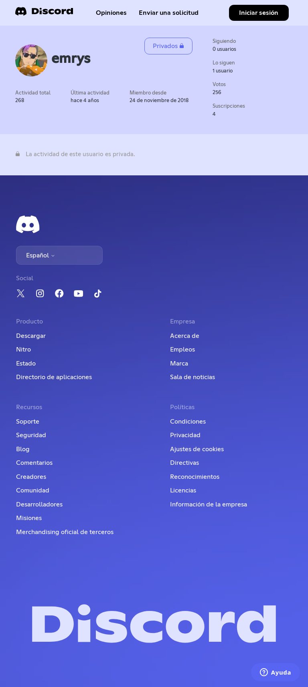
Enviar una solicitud (169, 13)
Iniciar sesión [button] (258, 13)
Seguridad (31, 435)
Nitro (23, 349)
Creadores (31, 477)
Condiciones (188, 421)
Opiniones (111, 13)
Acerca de (184, 336)
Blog (23, 449)
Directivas (184, 463)
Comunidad (32, 490)
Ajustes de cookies (197, 449)
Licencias (183, 490)
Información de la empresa (208, 504)
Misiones (29, 518)
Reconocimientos (194, 477)
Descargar (31, 336)
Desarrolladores (39, 504)
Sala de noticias (192, 377)
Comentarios (34, 463)
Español (40, 255)
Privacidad (185, 435)
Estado (26, 363)
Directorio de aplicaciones (54, 377)
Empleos (182, 349)
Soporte (27, 421)
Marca (179, 363)
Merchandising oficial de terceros (64, 532)
